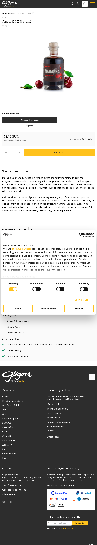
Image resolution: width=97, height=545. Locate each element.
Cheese (6, 390)
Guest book (53, 431)
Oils (4, 408)
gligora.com (8, 489)
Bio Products (8, 422)
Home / (5, 13)
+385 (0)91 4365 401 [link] (12, 480)
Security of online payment (61, 480)
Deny (18, 308)
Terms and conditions (58, 402)
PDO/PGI (6, 417)
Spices (13, 13)
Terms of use (54, 411)
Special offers (9, 448)
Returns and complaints (59, 416)
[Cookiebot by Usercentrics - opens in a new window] (81, 234)
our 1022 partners (21, 248)
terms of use (67, 523)
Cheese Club (53, 398)
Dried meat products (13, 395)
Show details (81, 300)
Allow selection (48, 308)
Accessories (8, 439)
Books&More (9, 435)
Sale (4, 444)
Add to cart (59, 147)
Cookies (51, 425)
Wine (5, 404)
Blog (4, 453)
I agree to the (61, 523)
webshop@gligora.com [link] (14, 485)
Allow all (79, 308)
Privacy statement (56, 420)
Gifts (4, 426)
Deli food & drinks (11, 399)
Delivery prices (54, 407)
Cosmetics (7, 430)
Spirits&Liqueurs (11, 413)
